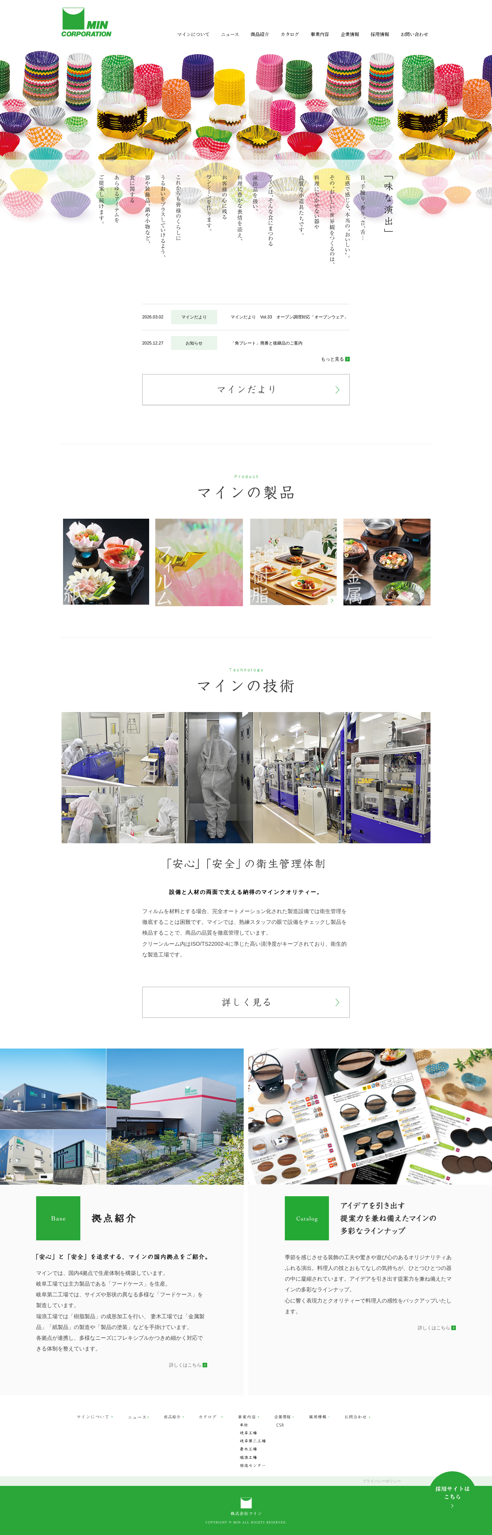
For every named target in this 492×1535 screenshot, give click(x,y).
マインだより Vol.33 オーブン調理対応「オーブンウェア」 (289, 317)
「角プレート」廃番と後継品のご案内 (267, 343)
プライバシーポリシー (381, 1481)
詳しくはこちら (185, 1365)
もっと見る (332, 359)
